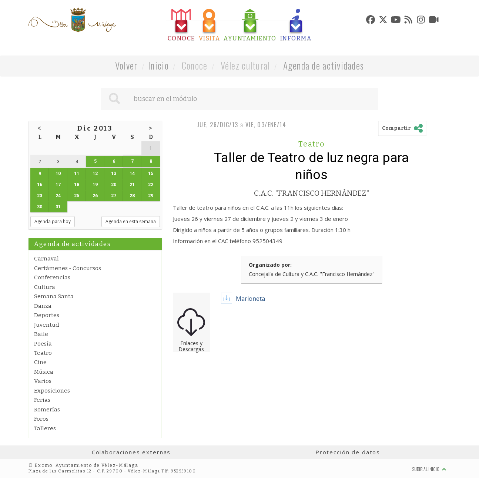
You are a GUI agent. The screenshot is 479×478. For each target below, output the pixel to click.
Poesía (43, 343)
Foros (41, 418)
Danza (42, 306)
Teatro (43, 353)
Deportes (46, 315)
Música (43, 371)
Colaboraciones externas (131, 452)
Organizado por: (270, 264)
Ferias (42, 400)
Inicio (158, 65)
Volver (126, 65)
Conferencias (52, 277)
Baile (41, 334)
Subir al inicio (429, 469)
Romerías (47, 409)
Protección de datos (347, 452)
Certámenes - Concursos (67, 268)
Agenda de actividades (323, 65)
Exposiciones (52, 390)
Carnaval (46, 258)
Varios (42, 381)
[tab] (181, 25)
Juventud (46, 325)
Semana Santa (54, 296)
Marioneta (250, 298)
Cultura (44, 287)
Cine (40, 362)
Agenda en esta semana (130, 221)
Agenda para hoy (52, 221)
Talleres (45, 428)
